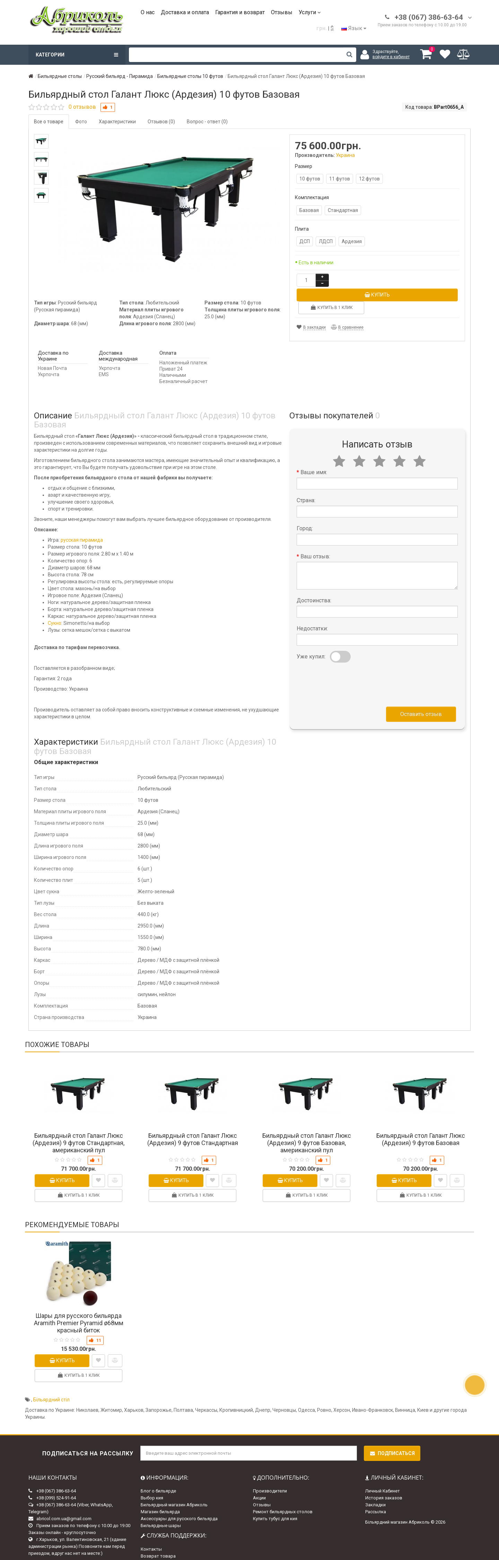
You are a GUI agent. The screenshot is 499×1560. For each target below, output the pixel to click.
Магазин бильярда (160, 1484)
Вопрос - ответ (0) (207, 121)
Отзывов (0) (161, 121)
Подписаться (392, 1426)
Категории (77, 54)
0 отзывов (82, 107)
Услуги (310, 12)
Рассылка (375, 1484)
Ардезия (352, 241)
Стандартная (343, 210)
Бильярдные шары (161, 1498)
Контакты (151, 1521)
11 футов (339, 178)
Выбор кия (152, 1470)
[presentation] (349, 655)
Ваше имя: (313, 444)
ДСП (304, 241)
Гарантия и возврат (240, 12)
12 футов (369, 178)
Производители (270, 1463)
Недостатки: (312, 600)
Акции (259, 1470)
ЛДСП (326, 241)
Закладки (375, 1477)
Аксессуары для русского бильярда (179, 1491)
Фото (81, 121)
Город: (305, 500)
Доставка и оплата (185, 12)
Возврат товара (158, 1528)
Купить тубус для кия (275, 1491)
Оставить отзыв (421, 686)
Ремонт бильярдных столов (283, 1484)
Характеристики (117, 121)
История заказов (383, 1470)
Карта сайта (153, 1535)
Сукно (54, 596)
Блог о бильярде (158, 1463)
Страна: (306, 472)
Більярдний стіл (51, 1372)
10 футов (309, 178)
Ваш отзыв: (315, 528)
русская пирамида (82, 512)
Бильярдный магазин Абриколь (174, 1477)
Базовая (309, 210)
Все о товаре (48, 121)
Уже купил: (311, 629)
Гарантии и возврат (162, 1542)
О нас (148, 12)
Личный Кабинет (382, 1463)
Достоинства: (314, 572)
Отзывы (281, 12)
